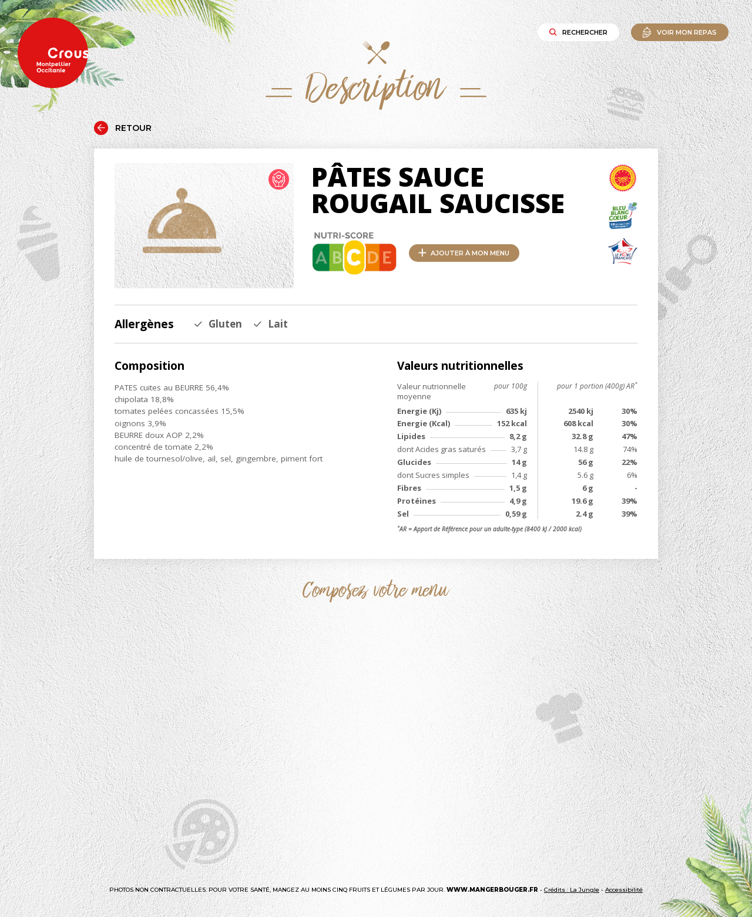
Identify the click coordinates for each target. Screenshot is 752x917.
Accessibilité (624, 890)
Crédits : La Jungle (571, 890)
